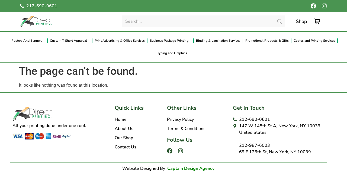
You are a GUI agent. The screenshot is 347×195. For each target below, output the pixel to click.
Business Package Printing (170, 40)
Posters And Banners (28, 40)
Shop (301, 21)
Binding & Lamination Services (218, 40)
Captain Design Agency (190, 168)
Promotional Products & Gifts (267, 40)
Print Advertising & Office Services (120, 40)
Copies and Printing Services (314, 40)
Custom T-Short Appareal (70, 40)
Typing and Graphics (173, 53)
